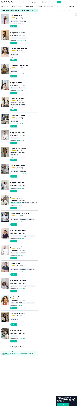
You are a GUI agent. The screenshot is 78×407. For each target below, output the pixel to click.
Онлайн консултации (11, 6)
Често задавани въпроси (19, 345)
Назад (3, 338)
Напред (26, 338)
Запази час (13, 28)
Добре (63, 404)
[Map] (58, 131)
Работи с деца (50, 6)
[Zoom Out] (76, 12)
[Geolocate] (76, 15)
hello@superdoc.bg (5, 346)
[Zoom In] (76, 11)
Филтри (56, 6)
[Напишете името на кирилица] (50, 2)
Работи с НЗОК (21, 6)
